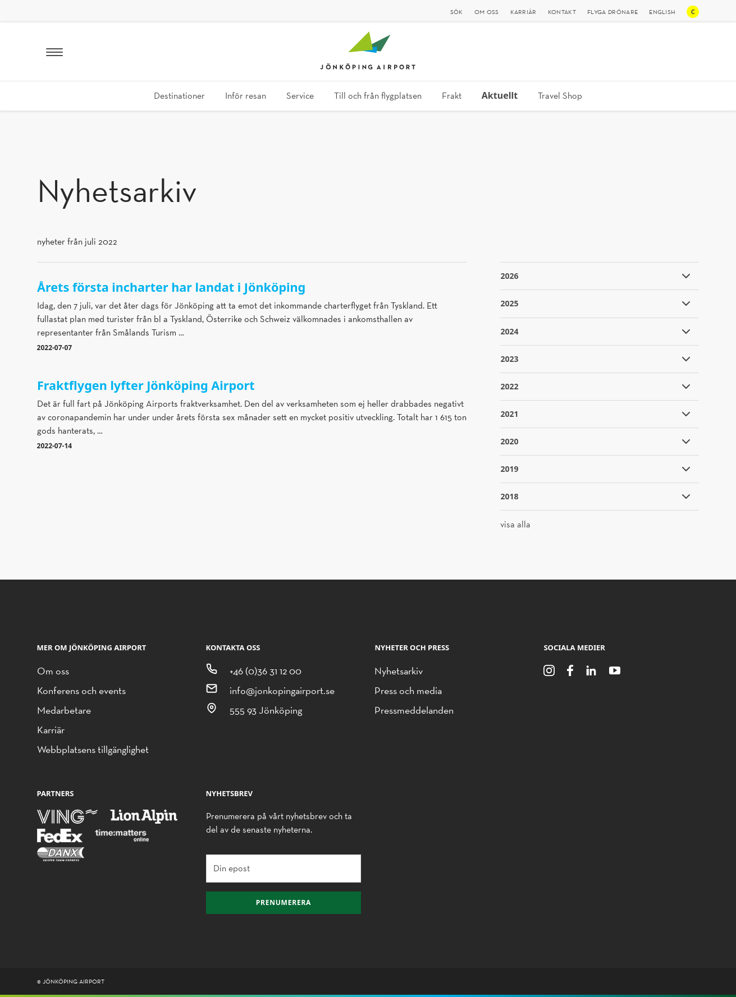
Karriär (523, 12)
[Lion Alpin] (143, 816)
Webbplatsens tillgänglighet (93, 749)
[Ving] (67, 816)
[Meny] (54, 51)
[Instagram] (549, 670)
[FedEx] (60, 834)
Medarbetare (64, 710)
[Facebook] (570, 670)
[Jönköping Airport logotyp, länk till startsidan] (367, 66)
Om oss (486, 12)
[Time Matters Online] (122, 834)
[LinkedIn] (591, 670)
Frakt (451, 96)
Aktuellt (500, 95)
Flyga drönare (612, 12)
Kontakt (562, 12)
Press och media (408, 690)
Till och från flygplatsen (378, 96)
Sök (456, 12)
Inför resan (245, 96)
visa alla (515, 524)
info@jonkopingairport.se (282, 690)
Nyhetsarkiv (398, 670)
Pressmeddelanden (414, 710)
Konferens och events (81, 690)
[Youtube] (614, 670)
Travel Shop (560, 96)
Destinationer (179, 96)
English (662, 12)
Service (300, 96)
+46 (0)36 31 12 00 (265, 670)
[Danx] (61, 854)
